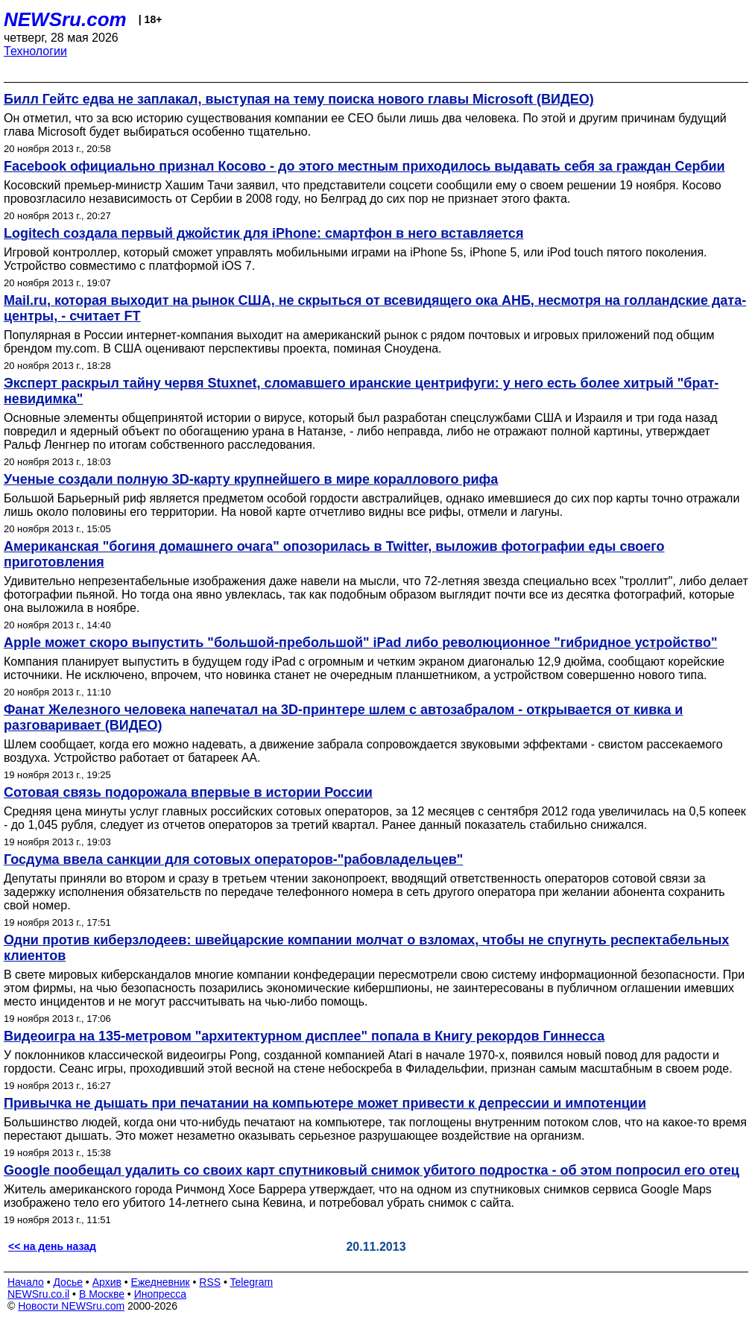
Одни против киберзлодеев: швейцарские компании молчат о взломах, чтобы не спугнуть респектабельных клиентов (366, 947)
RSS (210, 1282)
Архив (106, 1282)
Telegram (252, 1282)
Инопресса (160, 1294)
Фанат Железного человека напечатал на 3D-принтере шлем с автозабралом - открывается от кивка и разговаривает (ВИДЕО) (343, 717)
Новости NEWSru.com (71, 1306)
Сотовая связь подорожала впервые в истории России (188, 792)
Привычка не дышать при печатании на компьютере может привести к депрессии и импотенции (325, 1103)
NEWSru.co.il (38, 1294)
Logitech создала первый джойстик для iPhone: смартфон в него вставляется (263, 233)
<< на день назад (52, 1246)
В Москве (101, 1294)
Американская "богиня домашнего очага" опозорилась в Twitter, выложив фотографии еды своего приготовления (334, 554)
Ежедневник (160, 1282)
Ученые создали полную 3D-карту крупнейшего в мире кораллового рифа (251, 479)
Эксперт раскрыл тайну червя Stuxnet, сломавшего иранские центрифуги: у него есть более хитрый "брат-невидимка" (361, 391)
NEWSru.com (65, 19)
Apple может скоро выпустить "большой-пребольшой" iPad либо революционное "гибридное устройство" (360, 642)
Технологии (35, 51)
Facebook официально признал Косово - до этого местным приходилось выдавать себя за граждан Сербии (364, 166)
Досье (68, 1282)
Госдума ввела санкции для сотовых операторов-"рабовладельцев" (233, 859)
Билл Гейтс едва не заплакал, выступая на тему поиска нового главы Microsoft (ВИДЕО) (299, 99)
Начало (25, 1282)
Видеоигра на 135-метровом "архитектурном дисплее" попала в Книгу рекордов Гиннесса (304, 1036)
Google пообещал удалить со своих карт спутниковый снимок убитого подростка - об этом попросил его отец (371, 1170)
